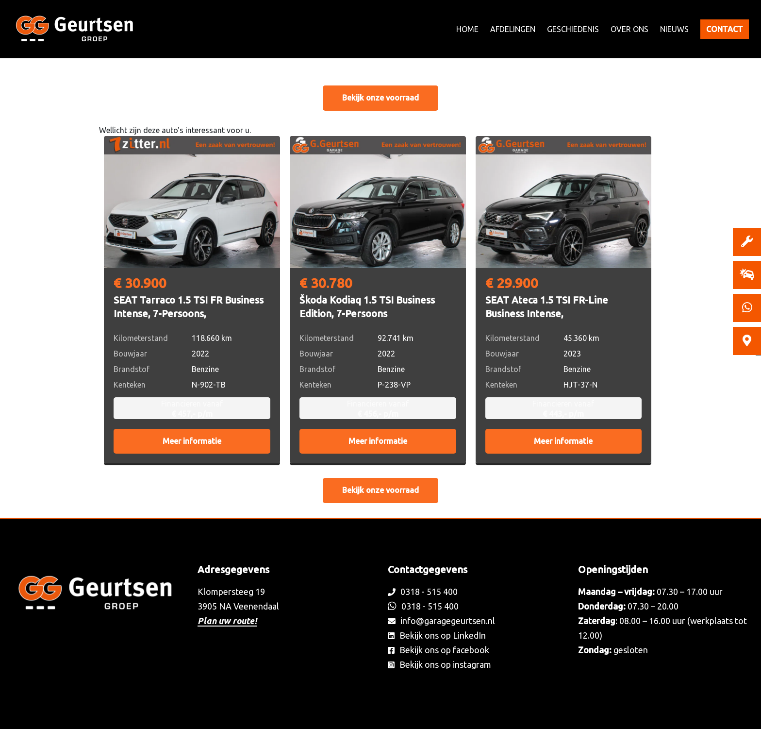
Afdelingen (512, 29)
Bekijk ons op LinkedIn (437, 635)
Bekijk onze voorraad (380, 97)
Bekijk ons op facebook (438, 650)
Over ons (629, 29)
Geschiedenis (573, 29)
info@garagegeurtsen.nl (441, 621)
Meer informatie (192, 441)
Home (467, 29)
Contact (724, 29)
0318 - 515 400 (423, 591)
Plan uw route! (227, 621)
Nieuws (674, 29)
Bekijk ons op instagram (439, 664)
